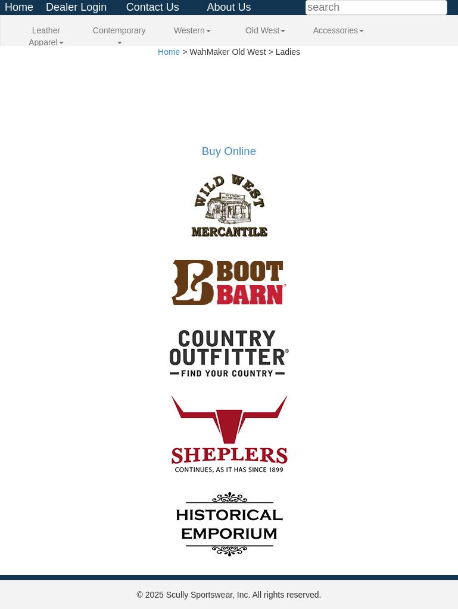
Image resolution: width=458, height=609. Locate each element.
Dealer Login (76, 7)
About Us (229, 7)
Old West (265, 30)
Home (19, 7)
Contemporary (119, 35)
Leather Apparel (46, 36)
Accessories (338, 30)
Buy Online (229, 151)
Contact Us (152, 7)
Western (192, 30)
